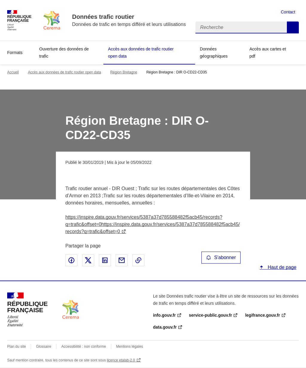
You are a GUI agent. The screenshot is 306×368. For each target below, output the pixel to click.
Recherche (293, 27)
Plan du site (16, 346)
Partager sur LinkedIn (105, 260)
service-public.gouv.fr (210, 315)
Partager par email (122, 260)
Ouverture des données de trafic (64, 52)
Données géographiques (214, 52)
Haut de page (281, 267)
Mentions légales (129, 346)
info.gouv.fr (164, 315)
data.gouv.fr (165, 327)
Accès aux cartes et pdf (268, 52)
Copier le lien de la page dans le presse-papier (138, 260)
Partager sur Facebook (71, 260)
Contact (288, 12)
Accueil (13, 72)
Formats (14, 52)
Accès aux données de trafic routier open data (141, 52)
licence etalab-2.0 (121, 360)
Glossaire (43, 346)
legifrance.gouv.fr (262, 315)
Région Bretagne (123, 72)
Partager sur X (88, 260)
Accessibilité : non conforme (83, 346)
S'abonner (221, 257)
